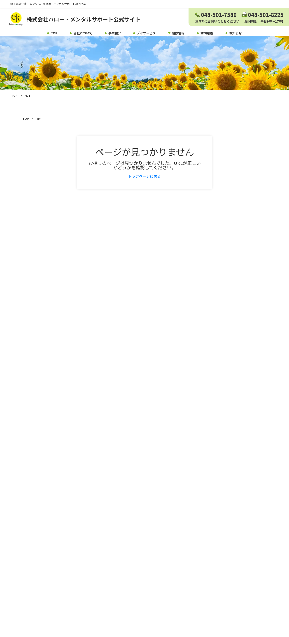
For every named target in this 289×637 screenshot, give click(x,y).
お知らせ (235, 33)
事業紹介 (114, 33)
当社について (82, 33)
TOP (54, 33)
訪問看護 (206, 33)
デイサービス (146, 33)
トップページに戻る (144, 182)
